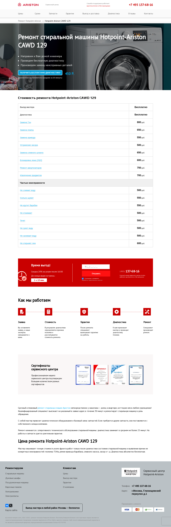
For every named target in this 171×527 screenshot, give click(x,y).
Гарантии (67, 482)
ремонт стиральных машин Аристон (54, 407)
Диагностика (114, 13)
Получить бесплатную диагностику (40, 73)
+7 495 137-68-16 (141, 5)
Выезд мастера (70, 478)
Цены (20, 13)
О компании (68, 487)
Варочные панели (13, 487)
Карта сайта (11, 510)
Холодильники (12, 491)
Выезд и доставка (90, 13)
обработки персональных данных (92, 280)
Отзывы (131, 13)
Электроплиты (12, 496)
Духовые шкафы (12, 478)
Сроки (37, 13)
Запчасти (53, 13)
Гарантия (70, 13)
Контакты (148, 13)
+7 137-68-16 (141, 486)
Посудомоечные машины (16, 482)
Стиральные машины (14, 473)
